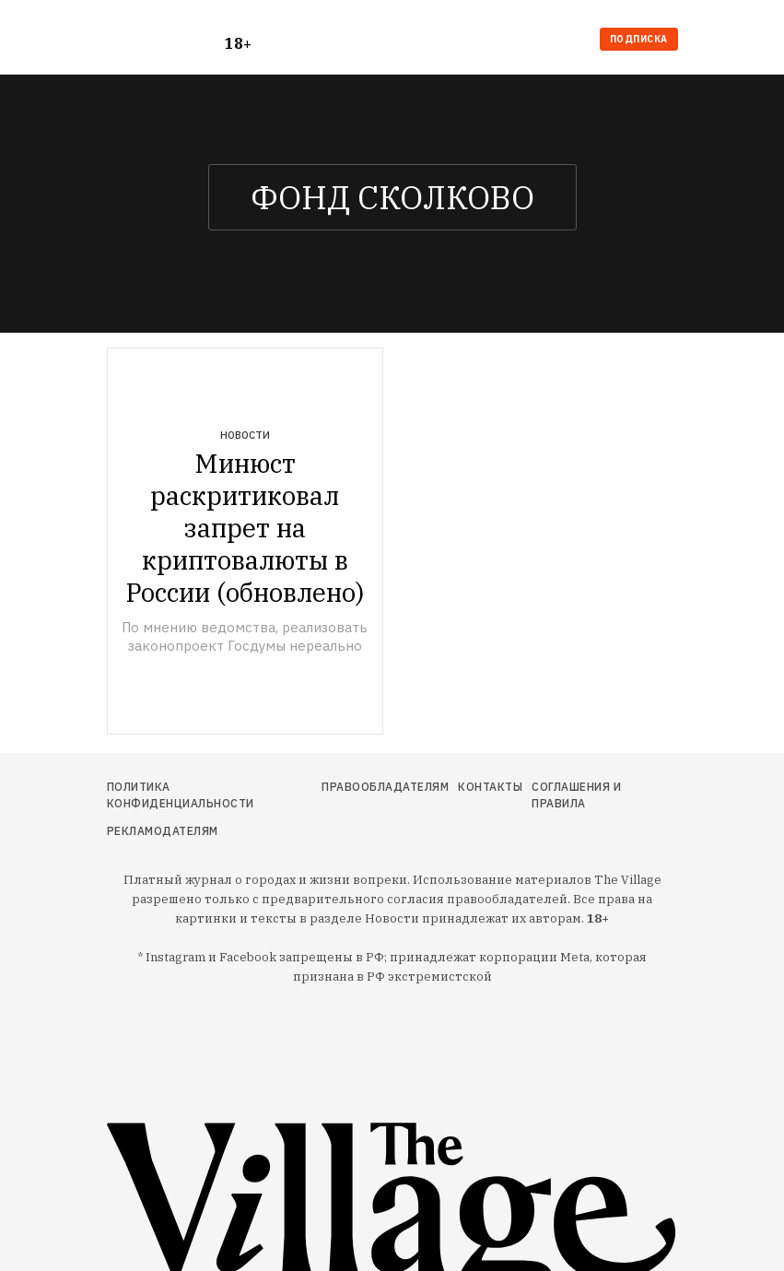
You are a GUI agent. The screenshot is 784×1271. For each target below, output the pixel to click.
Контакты (490, 787)
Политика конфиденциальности (180, 795)
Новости (245, 435)
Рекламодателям (162, 831)
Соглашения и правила (576, 795)
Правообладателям (385, 787)
